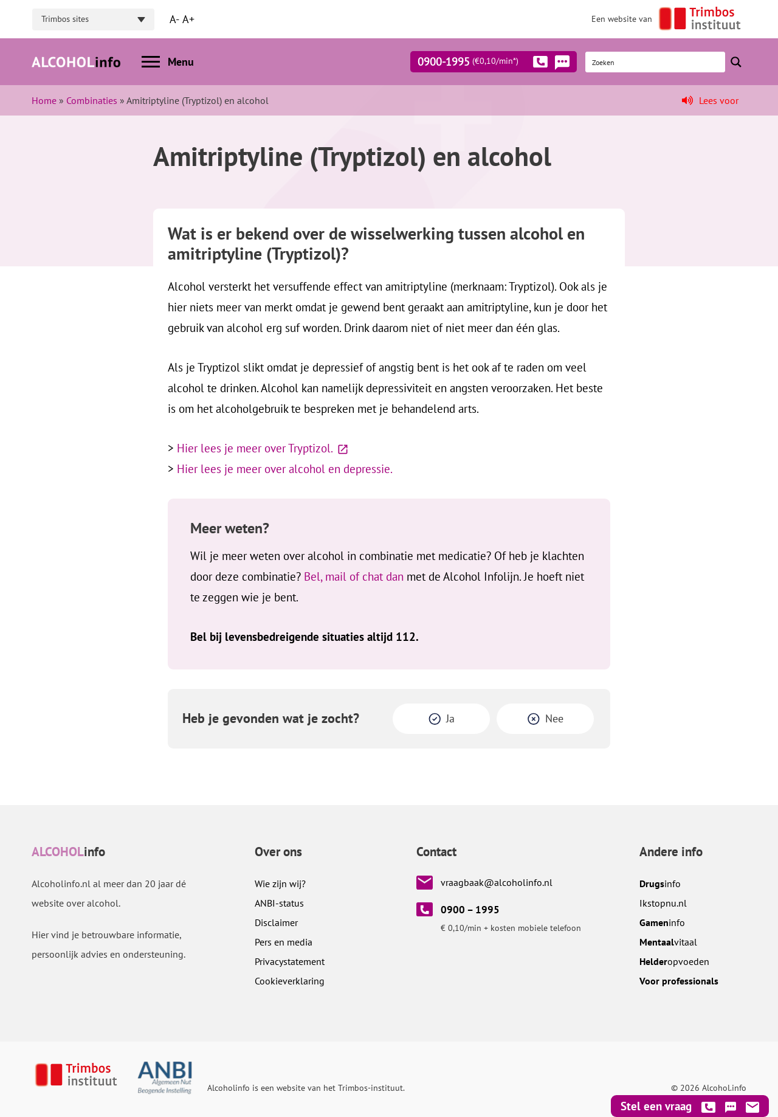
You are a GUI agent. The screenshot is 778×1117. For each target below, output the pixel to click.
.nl (663, 903)
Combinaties (91, 100)
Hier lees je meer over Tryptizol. (255, 448)
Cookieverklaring (290, 981)
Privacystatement (290, 961)
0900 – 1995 (470, 909)
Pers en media (283, 942)
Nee (554, 718)
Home (44, 100)
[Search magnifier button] (736, 62)
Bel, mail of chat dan (354, 576)
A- (174, 19)
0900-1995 (483, 64)
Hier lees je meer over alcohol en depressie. (285, 469)
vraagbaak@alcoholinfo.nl (497, 882)
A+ (188, 19)
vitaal (668, 942)
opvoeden (674, 961)
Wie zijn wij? (280, 883)
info (660, 883)
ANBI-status (279, 903)
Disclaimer (276, 922)
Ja (450, 718)
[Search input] (656, 62)
